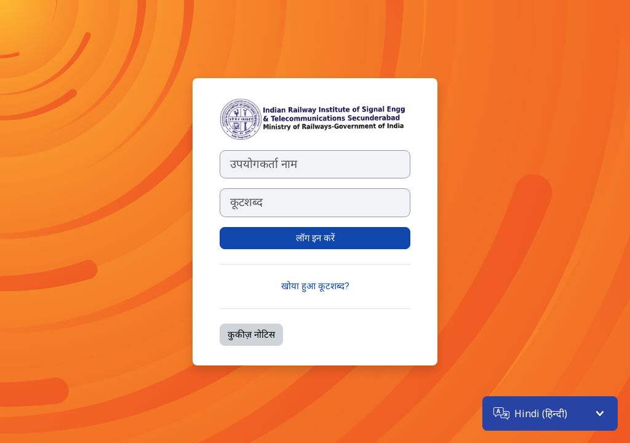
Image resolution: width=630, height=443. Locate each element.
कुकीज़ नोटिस (251, 334)
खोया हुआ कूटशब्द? (315, 286)
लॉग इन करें (315, 238)
